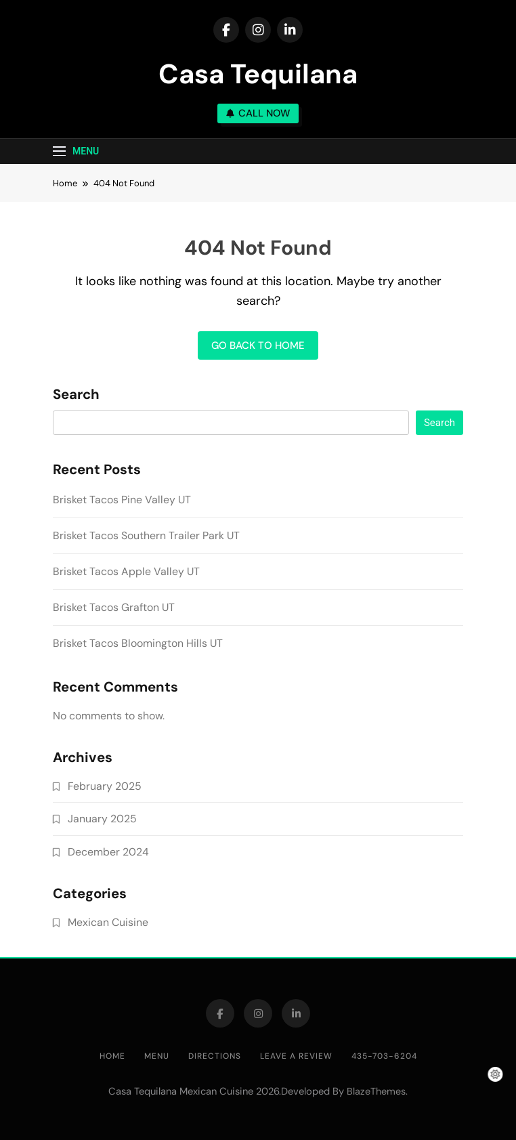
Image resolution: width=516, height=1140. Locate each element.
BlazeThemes (376, 1091)
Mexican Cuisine (108, 922)
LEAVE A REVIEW (296, 1056)
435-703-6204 (384, 1056)
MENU (156, 1056)
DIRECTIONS (214, 1056)
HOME (112, 1056)
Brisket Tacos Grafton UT (114, 607)
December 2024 (108, 852)
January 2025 (102, 818)
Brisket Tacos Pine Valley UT (122, 499)
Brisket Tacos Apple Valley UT (126, 571)
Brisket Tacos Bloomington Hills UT (138, 643)
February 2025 (105, 786)
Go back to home (258, 345)
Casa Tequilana (258, 73)
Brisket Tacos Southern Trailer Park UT (146, 535)
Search (76, 395)
